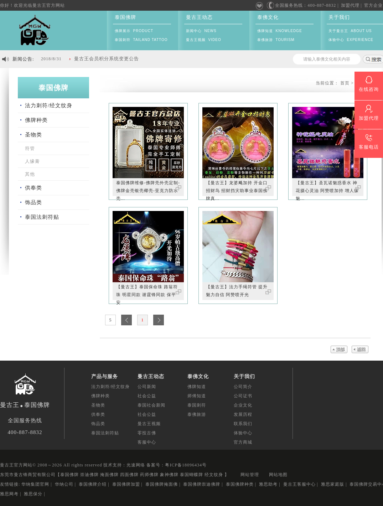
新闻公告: (23, 59)
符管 (30, 148)
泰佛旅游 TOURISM (275, 40)
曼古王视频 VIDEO (203, 40)
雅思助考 (268, 484)
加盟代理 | (351, 5)
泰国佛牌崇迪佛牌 (201, 484)
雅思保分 (33, 493)
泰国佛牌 (125, 17)
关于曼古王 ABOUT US (350, 31)
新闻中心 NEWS (201, 31)
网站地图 (278, 474)
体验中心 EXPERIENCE (350, 40)
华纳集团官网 (35, 484)
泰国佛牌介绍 (93, 484)
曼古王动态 (199, 17)
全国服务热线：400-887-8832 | (302, 5)
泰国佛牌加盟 (126, 484)
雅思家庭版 (332, 484)
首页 (345, 83)
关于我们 (339, 17)
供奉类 (33, 188)
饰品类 (33, 202)
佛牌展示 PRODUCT (134, 31)
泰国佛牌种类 (240, 484)
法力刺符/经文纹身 (48, 105)
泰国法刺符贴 (42, 217)
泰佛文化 (268, 17)
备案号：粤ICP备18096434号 (176, 465)
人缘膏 (32, 161)
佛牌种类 (36, 120)
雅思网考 (9, 493)
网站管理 (249, 474)
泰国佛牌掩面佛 (161, 484)
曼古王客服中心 (299, 484)
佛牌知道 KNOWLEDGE (279, 31)
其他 (30, 174)
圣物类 (33, 135)
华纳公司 (64, 484)
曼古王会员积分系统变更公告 (106, 58)
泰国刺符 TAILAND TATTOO (141, 40)
